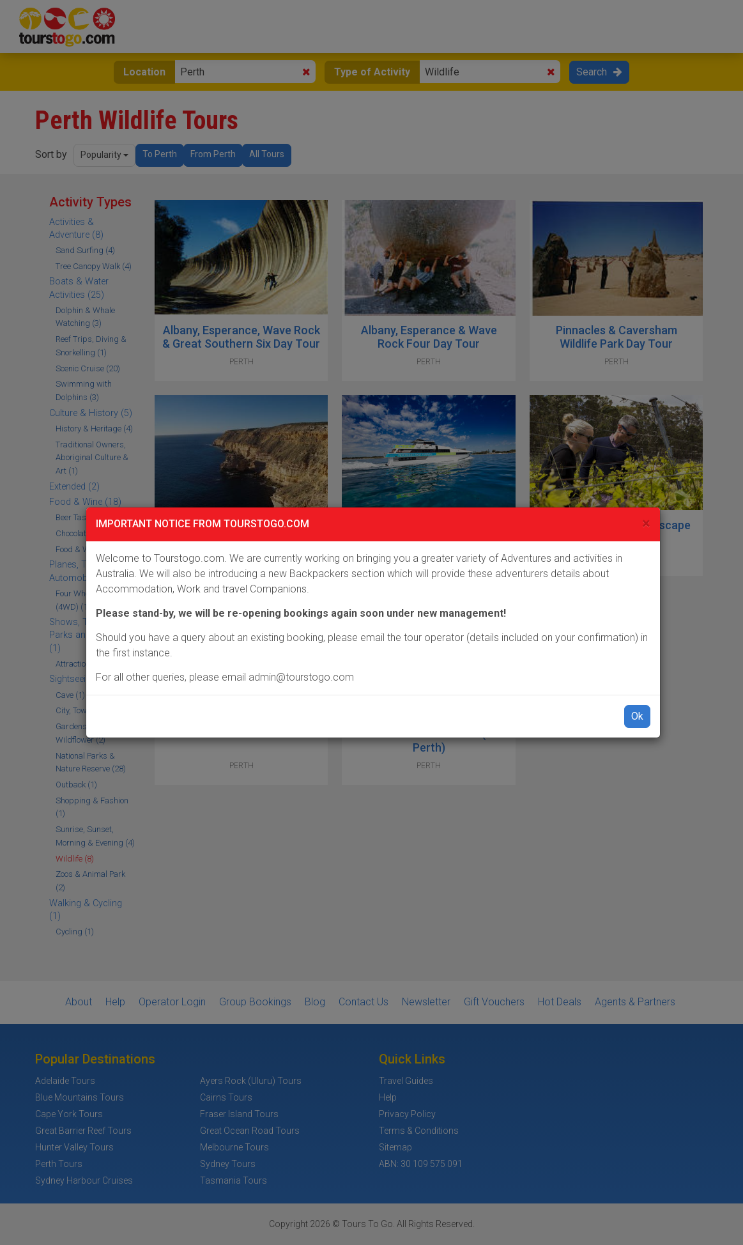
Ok (637, 716)
